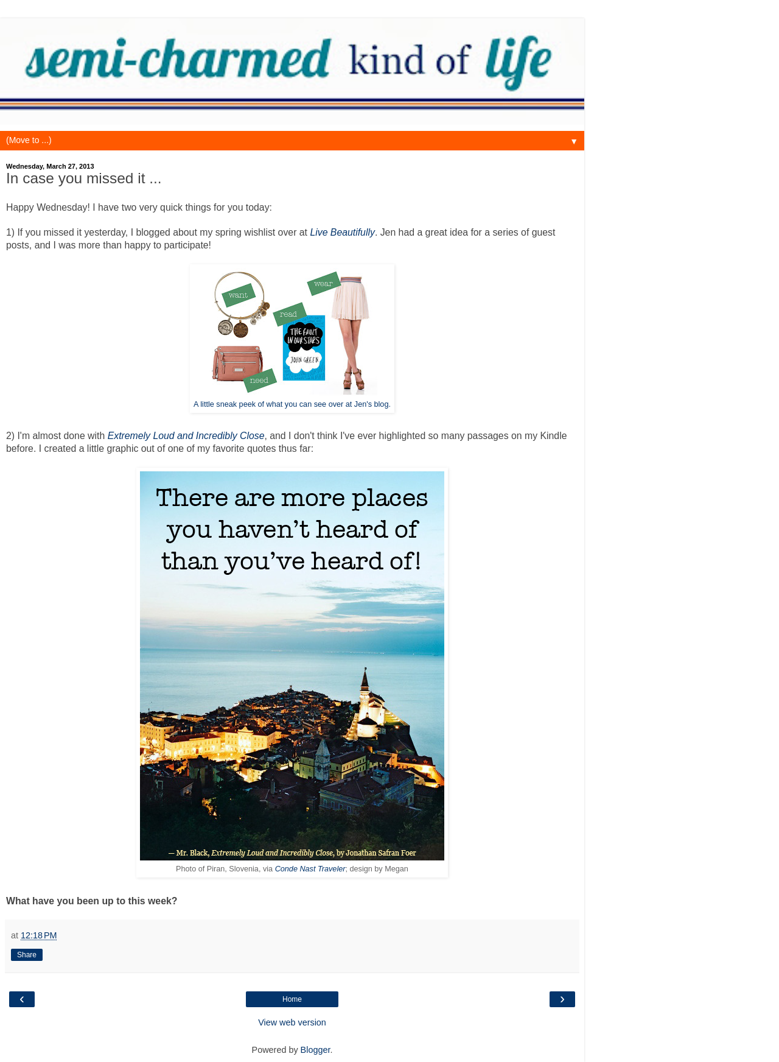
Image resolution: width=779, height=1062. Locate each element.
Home (292, 999)
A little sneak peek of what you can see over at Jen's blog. (292, 404)
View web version (292, 1022)
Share (27, 955)
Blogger (315, 1050)
